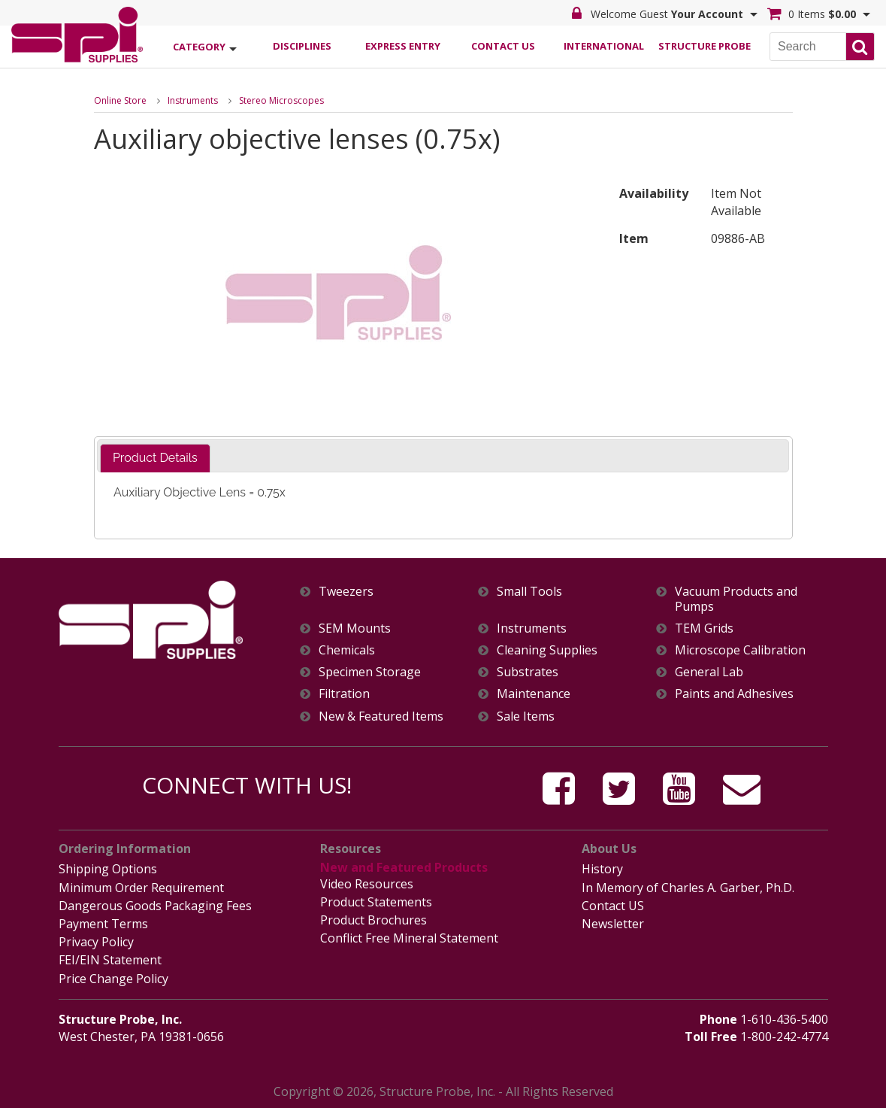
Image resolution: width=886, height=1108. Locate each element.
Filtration (344, 694)
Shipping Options (108, 869)
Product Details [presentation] (155, 458)
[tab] (155, 458)
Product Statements (376, 902)
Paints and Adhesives (734, 694)
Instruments (193, 100)
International (604, 46)
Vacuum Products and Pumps (736, 598)
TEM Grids (704, 628)
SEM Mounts (355, 628)
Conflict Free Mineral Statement (409, 938)
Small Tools (529, 591)
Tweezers (346, 591)
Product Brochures (373, 920)
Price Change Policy (113, 978)
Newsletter (613, 923)
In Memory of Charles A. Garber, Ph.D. (688, 887)
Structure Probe (704, 46)
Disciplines (302, 46)
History (602, 869)
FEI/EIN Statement (110, 960)
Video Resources (366, 884)
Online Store (120, 100)
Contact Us (503, 46)
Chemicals (347, 650)
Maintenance (533, 694)
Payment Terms (103, 923)
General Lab (709, 672)
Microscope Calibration (740, 650)
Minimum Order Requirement (141, 887)
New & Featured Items (381, 716)
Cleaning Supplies (547, 650)
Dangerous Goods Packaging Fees (155, 905)
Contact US (613, 905)
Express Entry (402, 46)
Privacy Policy (96, 941)
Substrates (527, 672)
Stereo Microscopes (281, 100)
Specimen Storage (370, 672)
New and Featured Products (404, 867)
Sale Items (526, 716)
